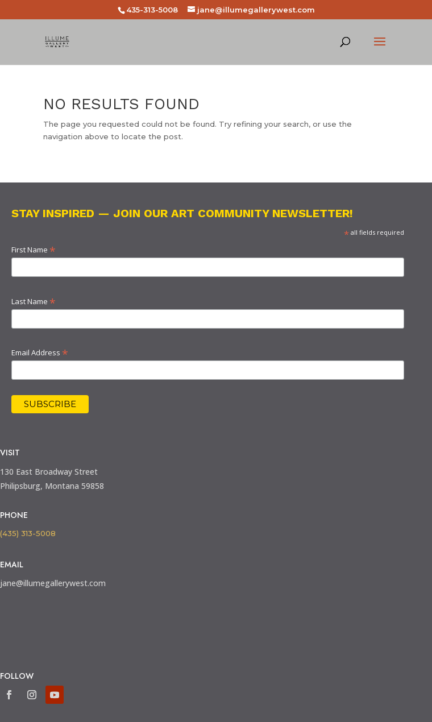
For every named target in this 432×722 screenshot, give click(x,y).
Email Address (39, 352)
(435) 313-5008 (28, 533)
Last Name (33, 301)
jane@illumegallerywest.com (53, 583)
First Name (33, 249)
